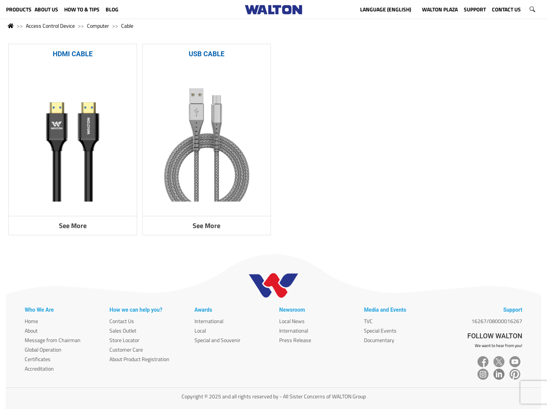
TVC (368, 321)
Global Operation (43, 350)
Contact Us (121, 321)
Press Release (295, 340)
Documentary (379, 340)
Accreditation (39, 369)
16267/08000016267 (496, 321)
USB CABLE (206, 54)
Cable (127, 26)
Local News (292, 321)
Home (31, 321)
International (208, 321)
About (31, 330)
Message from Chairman (53, 340)
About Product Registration (139, 359)
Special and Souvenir (217, 340)
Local (200, 330)
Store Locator (124, 340)
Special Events (380, 330)
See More (73, 225)
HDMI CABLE (73, 54)
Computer (98, 26)
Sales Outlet (122, 330)
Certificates (38, 359)
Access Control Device (50, 26)
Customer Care (126, 350)
